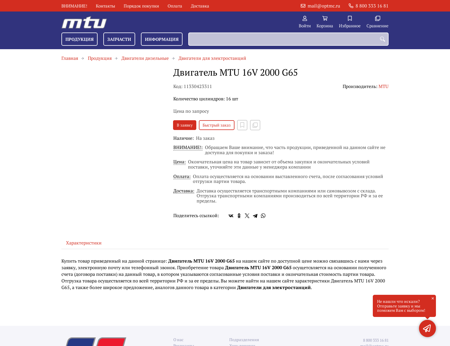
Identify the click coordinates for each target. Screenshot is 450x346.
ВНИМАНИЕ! (74, 6)
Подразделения (244, 339)
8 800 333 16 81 (372, 6)
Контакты (105, 6)
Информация (162, 39)
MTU (384, 86)
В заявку (185, 125)
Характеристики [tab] (84, 243)
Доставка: (183, 191)
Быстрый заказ (217, 125)
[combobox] (288, 39)
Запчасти (119, 39)
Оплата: (182, 176)
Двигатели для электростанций (212, 58)
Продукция (79, 39)
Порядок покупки (141, 6)
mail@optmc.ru (324, 6)
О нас (178, 339)
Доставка (200, 6)
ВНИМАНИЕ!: (188, 147)
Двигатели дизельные (145, 58)
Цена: (179, 162)
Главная (69, 58)
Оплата (175, 6)
